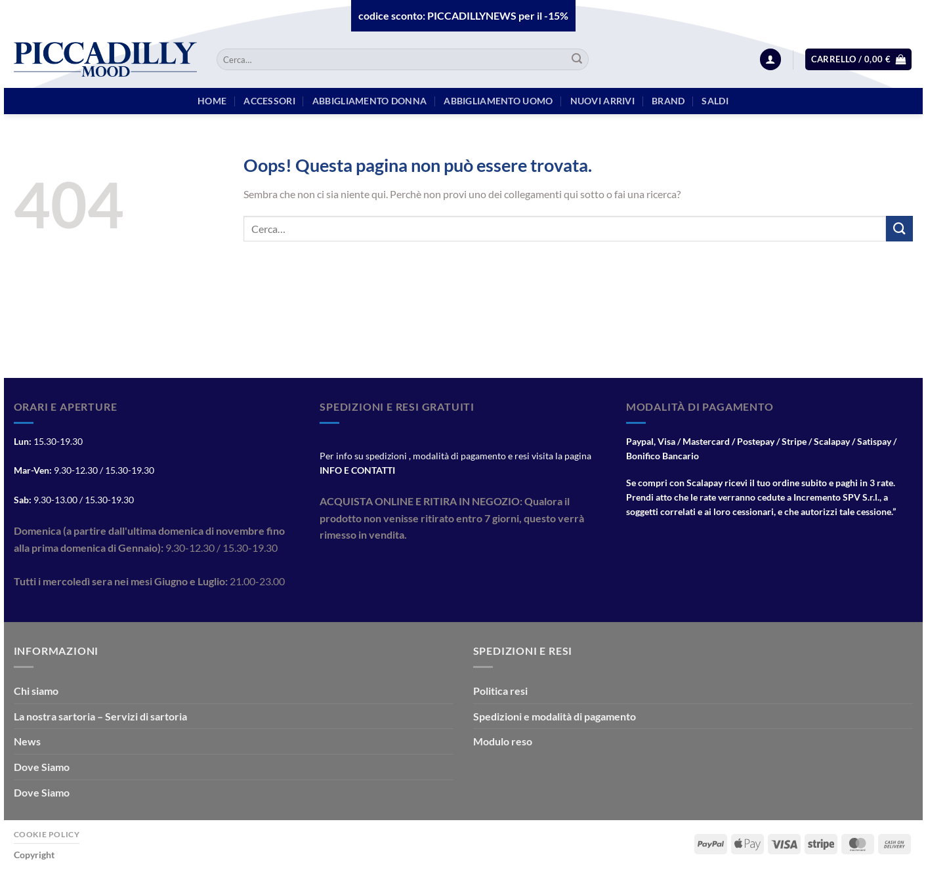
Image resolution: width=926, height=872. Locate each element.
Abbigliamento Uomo (498, 100)
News (27, 741)
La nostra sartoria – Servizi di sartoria (100, 716)
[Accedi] (770, 59)
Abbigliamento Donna (369, 100)
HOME (212, 100)
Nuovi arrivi (602, 100)
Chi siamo (36, 690)
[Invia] (577, 60)
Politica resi (500, 690)
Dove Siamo (42, 766)
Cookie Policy (47, 834)
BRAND (668, 100)
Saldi (715, 100)
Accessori (269, 100)
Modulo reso (502, 741)
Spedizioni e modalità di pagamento (554, 716)
